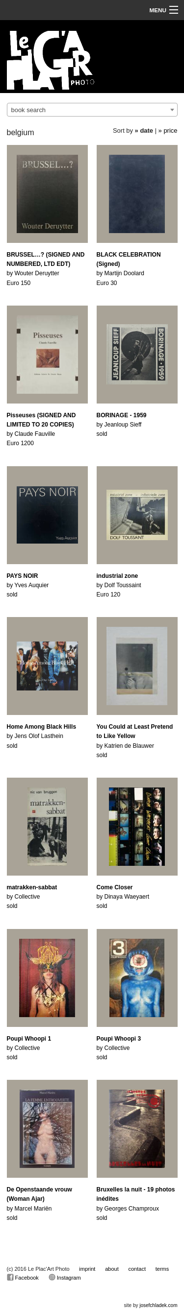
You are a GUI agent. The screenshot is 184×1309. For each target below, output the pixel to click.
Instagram (65, 1277)
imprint (87, 1269)
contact (137, 1269)
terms (162, 1269)
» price (168, 130)
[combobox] (92, 110)
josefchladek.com (158, 1305)
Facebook (23, 1277)
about (112, 1269)
